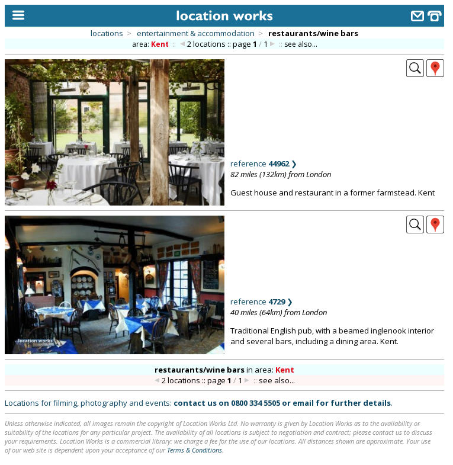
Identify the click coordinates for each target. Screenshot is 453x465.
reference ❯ (263, 163)
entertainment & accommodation (196, 33)
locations (107, 33)
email (303, 402)
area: (151, 44)
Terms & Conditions (194, 449)
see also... (300, 44)
